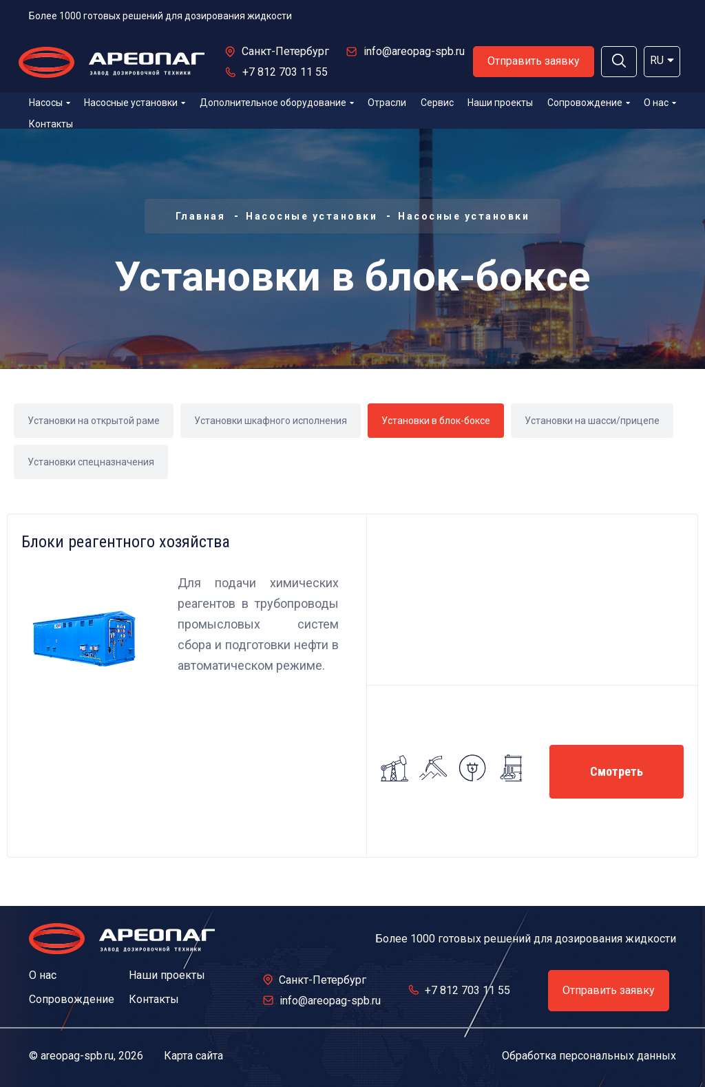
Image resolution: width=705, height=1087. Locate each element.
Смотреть (616, 771)
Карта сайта (193, 1055)
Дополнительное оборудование (277, 102)
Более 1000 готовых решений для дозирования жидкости (160, 15)
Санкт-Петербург (285, 51)
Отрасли (387, 102)
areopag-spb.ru (77, 1055)
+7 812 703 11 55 (285, 71)
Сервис (437, 102)
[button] (619, 61)
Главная (201, 216)
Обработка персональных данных (589, 1055)
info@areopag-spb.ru (414, 51)
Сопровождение (588, 102)
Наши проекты (500, 102)
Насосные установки (134, 102)
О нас (660, 102)
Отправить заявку (533, 60)
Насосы (49, 102)
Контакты (51, 123)
